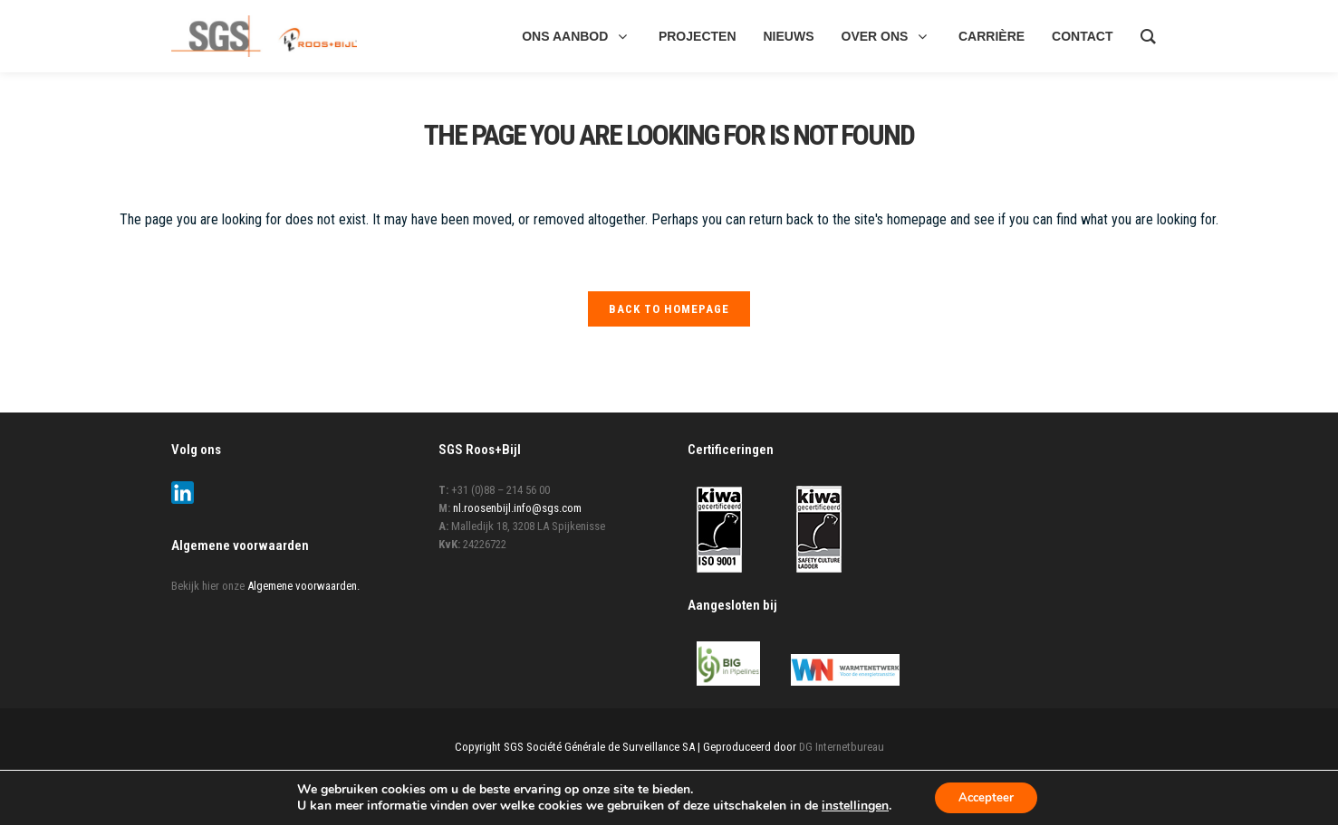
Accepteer (986, 796)
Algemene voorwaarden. (303, 590)
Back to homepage (669, 309)
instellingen (850, 805)
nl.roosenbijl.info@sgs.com (517, 512)
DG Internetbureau (841, 750)
